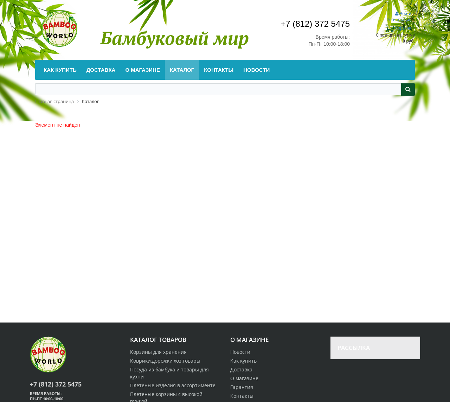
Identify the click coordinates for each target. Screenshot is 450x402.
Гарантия (241, 387)
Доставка (241, 369)
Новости (240, 352)
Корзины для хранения (158, 352)
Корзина (398, 28)
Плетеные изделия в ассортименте (173, 385)
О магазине (244, 378)
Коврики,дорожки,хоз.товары (165, 360)
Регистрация (399, 19)
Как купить (243, 360)
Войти (403, 13)
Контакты (241, 396)
